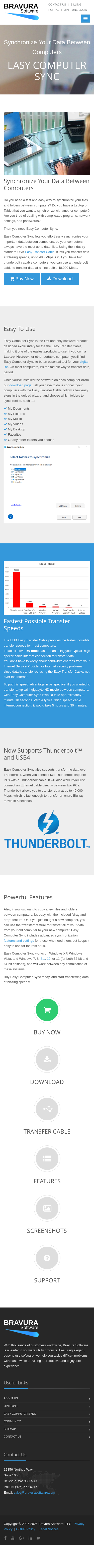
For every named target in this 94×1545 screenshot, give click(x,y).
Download (60, 278)
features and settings (19, 940)
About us (11, 1398)
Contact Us (57, 4)
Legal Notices (49, 1529)
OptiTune (11, 1405)
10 (48, 959)
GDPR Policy (25, 1529)
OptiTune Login (75, 9)
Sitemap (10, 1429)
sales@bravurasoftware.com (34, 1492)
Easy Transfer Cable (40, 252)
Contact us (13, 1436)
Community (12, 1421)
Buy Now (22, 278)
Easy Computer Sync (20, 1413)
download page (20, 385)
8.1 (42, 959)
